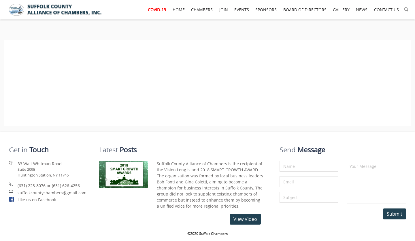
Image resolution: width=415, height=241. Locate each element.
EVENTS (241, 9)
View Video (245, 219)
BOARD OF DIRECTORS (305, 9)
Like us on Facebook (37, 199)
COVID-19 (157, 9)
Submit (394, 214)
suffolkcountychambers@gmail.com (52, 193)
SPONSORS (266, 9)
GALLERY (341, 9)
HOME (179, 9)
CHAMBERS (202, 9)
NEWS (361, 9)
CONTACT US (386, 9)
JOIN (223, 9)
